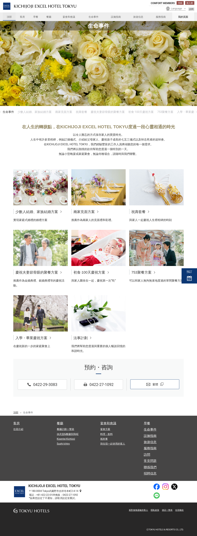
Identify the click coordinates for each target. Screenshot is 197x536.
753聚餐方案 (165, 112)
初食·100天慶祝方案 (141, 112)
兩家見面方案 (63, 112)
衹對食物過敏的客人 (138, 510)
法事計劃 (80, 338)
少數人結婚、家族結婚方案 (35, 112)
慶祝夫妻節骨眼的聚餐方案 (108, 112)
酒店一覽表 (167, 510)
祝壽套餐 (81, 112)
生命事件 (8, 112)
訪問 (191, 9)
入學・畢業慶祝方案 (31, 338)
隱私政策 (155, 510)
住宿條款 (179, 510)
